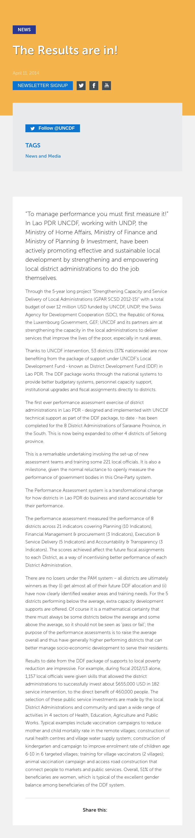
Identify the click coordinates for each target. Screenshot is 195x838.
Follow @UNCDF (52, 128)
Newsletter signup (43, 85)
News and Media (43, 156)
